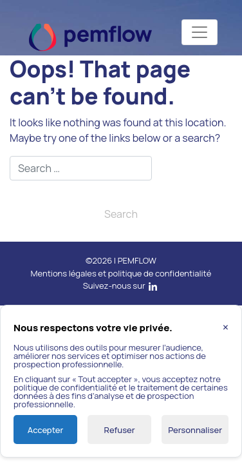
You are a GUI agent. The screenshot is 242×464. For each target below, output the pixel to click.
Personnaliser (195, 430)
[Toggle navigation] (200, 32)
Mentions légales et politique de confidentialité (121, 273)
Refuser (119, 430)
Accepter (45, 430)
